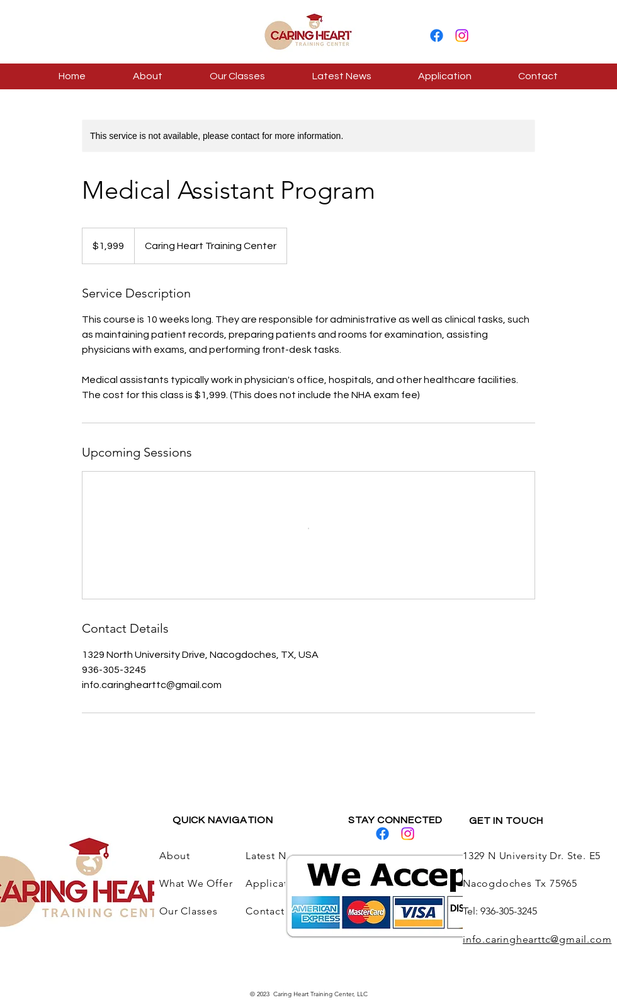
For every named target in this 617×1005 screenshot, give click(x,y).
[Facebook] (436, 35)
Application (276, 883)
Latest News (275, 856)
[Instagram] (461, 35)
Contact (265, 911)
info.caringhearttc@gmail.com (537, 939)
